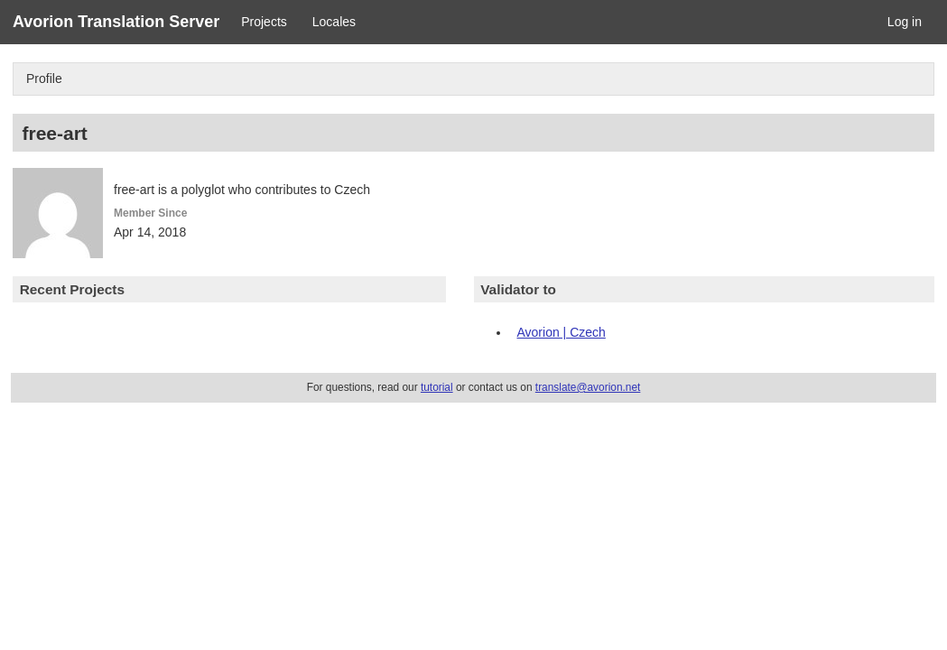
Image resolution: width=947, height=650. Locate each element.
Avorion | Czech (561, 332)
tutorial (437, 387)
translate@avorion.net (588, 387)
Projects (264, 21)
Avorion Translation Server (116, 22)
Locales (334, 21)
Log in (904, 21)
